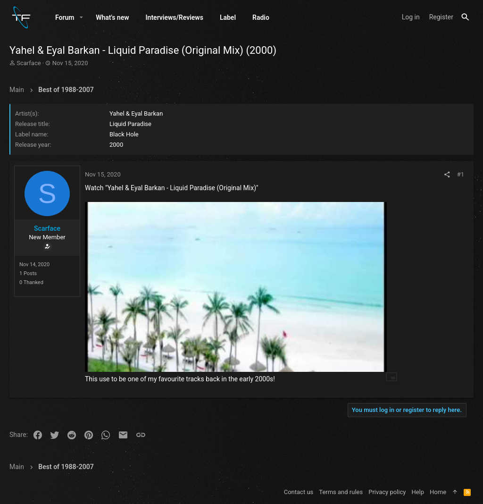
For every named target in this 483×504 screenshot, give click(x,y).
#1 (460, 174)
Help (417, 492)
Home (438, 492)
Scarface (29, 63)
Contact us (299, 492)
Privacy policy (387, 492)
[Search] (465, 17)
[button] (81, 17)
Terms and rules (341, 492)
